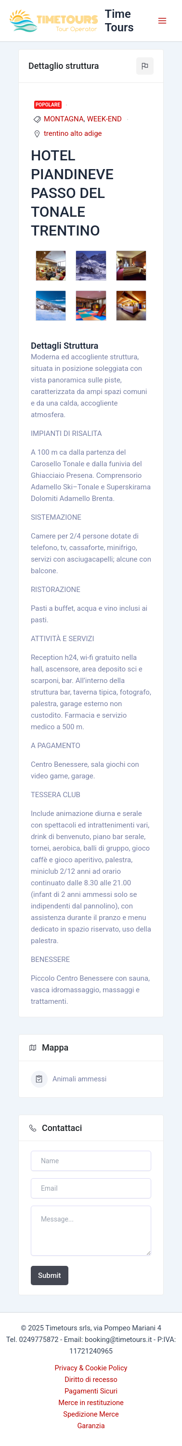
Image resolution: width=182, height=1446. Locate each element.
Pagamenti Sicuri (91, 1391)
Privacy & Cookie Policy (91, 1368)
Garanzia (90, 1425)
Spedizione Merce (90, 1414)
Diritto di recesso (91, 1379)
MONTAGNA (64, 119)
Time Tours (119, 20)
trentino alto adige (73, 133)
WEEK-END (104, 119)
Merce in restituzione (91, 1402)
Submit (49, 1275)
